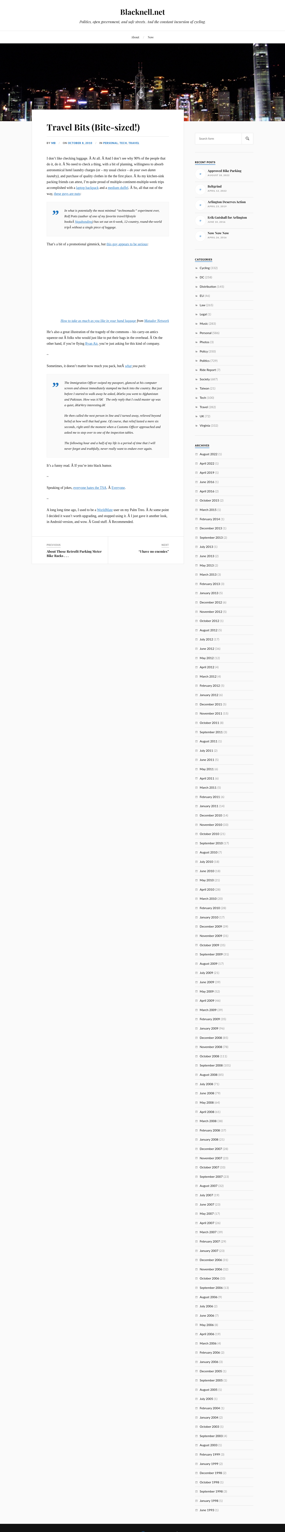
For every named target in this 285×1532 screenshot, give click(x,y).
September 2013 (211, 537)
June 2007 (207, 1204)
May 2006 (207, 1325)
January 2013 (209, 593)
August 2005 (208, 1389)
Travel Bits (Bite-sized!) (93, 127)
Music (204, 323)
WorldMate (105, 510)
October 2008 (209, 1056)
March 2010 (208, 898)
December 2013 (211, 528)
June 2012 (207, 648)
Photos (204, 342)
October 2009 (209, 945)
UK (202, 416)
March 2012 (208, 676)
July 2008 (206, 1084)
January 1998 (209, 1500)
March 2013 (208, 574)
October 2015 (209, 500)
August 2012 (208, 630)
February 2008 (210, 1130)
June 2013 (207, 556)
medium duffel (118, 188)
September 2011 (211, 732)
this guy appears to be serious (127, 244)
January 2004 (209, 1417)
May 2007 (207, 1213)
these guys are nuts (67, 194)
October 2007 (209, 1167)
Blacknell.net (142, 12)
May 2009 (207, 991)
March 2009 (208, 1010)
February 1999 (210, 1454)
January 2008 (209, 1139)
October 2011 (209, 722)
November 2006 (211, 1269)
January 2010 (209, 917)
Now (151, 37)
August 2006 (208, 1297)
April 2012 (207, 667)
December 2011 (211, 704)
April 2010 (207, 889)
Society (205, 379)
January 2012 (209, 695)
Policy (204, 351)
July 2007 (206, 1195)
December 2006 (211, 1260)
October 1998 (209, 1482)
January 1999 (209, 1463)
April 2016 (207, 491)
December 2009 (211, 926)
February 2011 (210, 797)
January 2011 (209, 806)
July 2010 (206, 861)
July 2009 (206, 972)
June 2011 (207, 759)
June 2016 (207, 482)
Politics (205, 360)
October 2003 (209, 1426)
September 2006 (211, 1287)
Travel (134, 143)
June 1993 (207, 1510)
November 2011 (211, 713)
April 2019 (207, 472)
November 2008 (211, 1047)
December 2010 (211, 815)
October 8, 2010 (80, 143)
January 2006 (209, 1362)
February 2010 (210, 908)
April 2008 (207, 1112)
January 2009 (209, 1028)
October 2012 (209, 621)
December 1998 (211, 1473)
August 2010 (208, 852)
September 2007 (211, 1176)
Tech (123, 143)
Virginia (205, 425)
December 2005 (211, 1371)
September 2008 (211, 1065)
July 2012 (206, 639)
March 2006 (208, 1343)
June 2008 (207, 1093)
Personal (110, 143)
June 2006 (207, 1315)
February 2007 (210, 1241)
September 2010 (211, 843)
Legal (203, 314)
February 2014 (210, 519)
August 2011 (208, 741)
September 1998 (211, 1491)
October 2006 (209, 1278)
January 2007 (209, 1250)
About (135, 37)
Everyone (118, 488)
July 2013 (206, 546)
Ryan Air (91, 344)
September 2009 (211, 954)
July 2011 (206, 750)
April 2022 (207, 463)
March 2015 (208, 509)
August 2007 (208, 1185)
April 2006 (207, 1334)
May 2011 (207, 769)
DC (202, 277)
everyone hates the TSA (90, 488)
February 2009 (210, 1019)
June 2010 (207, 871)
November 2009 (211, 935)
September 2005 (211, 1380)
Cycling (205, 268)
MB (53, 143)
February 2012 (210, 685)
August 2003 (208, 1445)
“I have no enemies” (154, 551)
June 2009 (207, 982)
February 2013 (210, 584)
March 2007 (208, 1232)
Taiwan (204, 388)
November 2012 (211, 611)
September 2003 (211, 1436)
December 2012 (211, 602)
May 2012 (207, 658)
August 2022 (208, 454)
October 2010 (209, 834)
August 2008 (208, 1074)
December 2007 (211, 1149)
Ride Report (208, 370)
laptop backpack (87, 188)
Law (202, 305)
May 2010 (207, 880)
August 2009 (208, 963)
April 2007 (207, 1223)
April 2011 (207, 778)
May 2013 (207, 565)
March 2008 (208, 1121)
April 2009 (207, 1000)
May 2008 (207, 1102)
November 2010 (211, 824)
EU (202, 295)
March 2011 (208, 787)
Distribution (208, 286)
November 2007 (211, 1158)
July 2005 (206, 1398)
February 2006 (210, 1352)
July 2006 (206, 1306)
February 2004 (210, 1408)
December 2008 (211, 1037)
